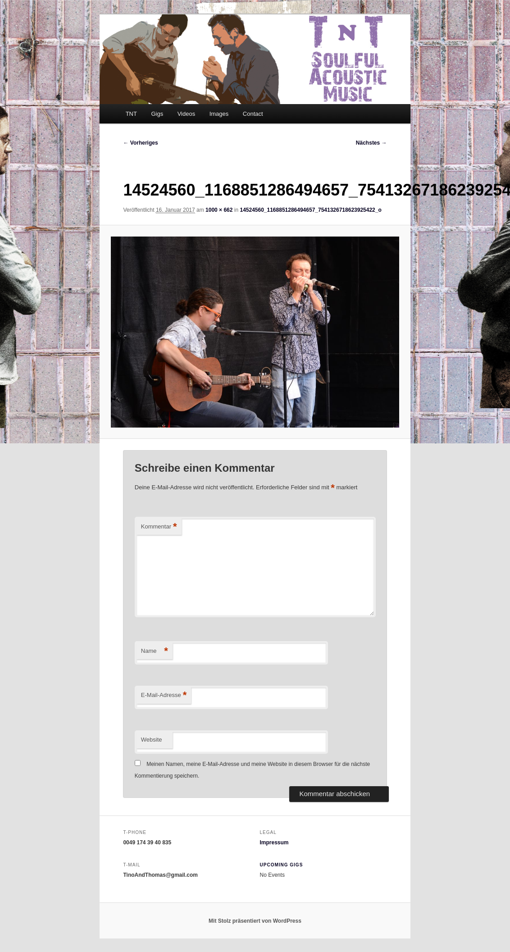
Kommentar (159, 526)
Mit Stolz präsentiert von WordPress (255, 921)
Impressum (274, 842)
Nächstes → (371, 143)
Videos (187, 113)
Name (154, 651)
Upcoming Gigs (281, 864)
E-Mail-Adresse (164, 695)
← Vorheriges (140, 143)
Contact (253, 113)
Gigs (157, 113)
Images (219, 113)
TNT (131, 113)
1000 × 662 (218, 210)
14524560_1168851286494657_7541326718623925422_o (310, 210)
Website (151, 739)
